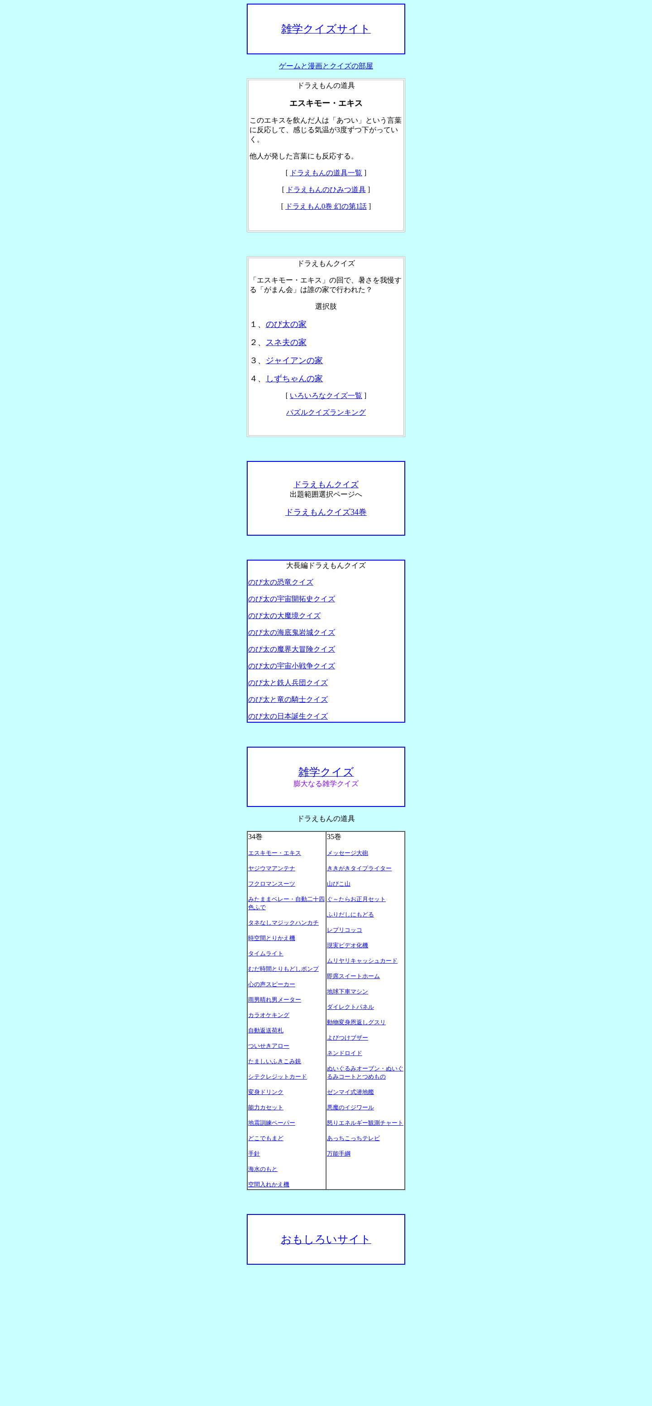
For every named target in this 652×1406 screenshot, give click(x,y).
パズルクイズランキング (326, 412)
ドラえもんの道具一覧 (326, 173)
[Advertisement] (326, 1335)
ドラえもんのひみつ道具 (326, 189)
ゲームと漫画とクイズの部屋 (326, 66)
